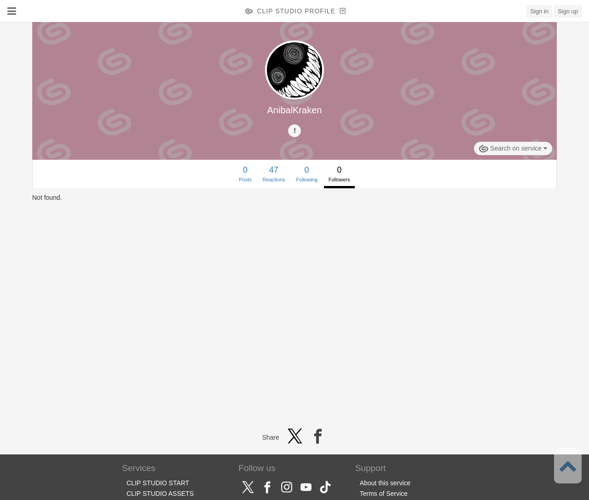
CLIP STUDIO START (158, 483)
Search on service (513, 148)
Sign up (568, 11)
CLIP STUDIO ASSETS (160, 493)
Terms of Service (384, 493)
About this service (385, 483)
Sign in (539, 11)
